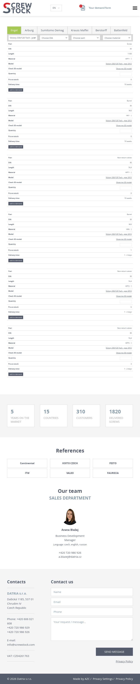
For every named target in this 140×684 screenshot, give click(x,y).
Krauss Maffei (79, 30)
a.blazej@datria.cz (70, 556)
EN (55, 7)
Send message (114, 651)
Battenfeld (120, 30)
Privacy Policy (124, 661)
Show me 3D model (124, 68)
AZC (87, 679)
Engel (14, 30)
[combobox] (23, 37)
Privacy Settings (103, 679)
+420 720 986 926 (70, 552)
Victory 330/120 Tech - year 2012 (119, 64)
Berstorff (101, 30)
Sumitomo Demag (52, 30)
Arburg (29, 30)
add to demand (16, 90)
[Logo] (17, 8)
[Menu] (135, 8)
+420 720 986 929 (18, 627)
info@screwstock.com (21, 644)
